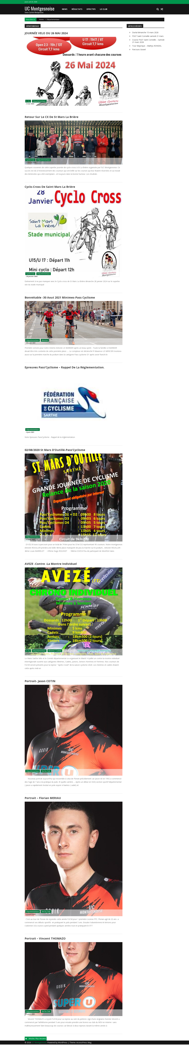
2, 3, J (28, 101)
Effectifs (91, 9)
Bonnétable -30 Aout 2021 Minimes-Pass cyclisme (59, 297)
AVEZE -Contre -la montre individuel (50, 564)
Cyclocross (30, 160)
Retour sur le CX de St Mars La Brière (51, 117)
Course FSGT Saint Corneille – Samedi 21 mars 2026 (148, 41)
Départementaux (39, 101)
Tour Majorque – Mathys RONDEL (147, 46)
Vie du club (46, 771)
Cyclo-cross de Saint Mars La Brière (49, 187)
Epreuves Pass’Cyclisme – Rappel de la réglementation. (64, 367)
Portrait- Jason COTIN (40, 681)
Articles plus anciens (37, 1039)
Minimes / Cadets (54, 651)
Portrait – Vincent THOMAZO (45, 939)
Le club (103, 9)
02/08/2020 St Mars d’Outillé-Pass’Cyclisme (55, 450)
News (64, 9)
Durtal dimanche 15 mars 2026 (145, 32)
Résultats (77, 9)
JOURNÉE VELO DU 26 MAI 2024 (45, 33)
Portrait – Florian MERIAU (42, 798)
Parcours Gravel (139, 49)
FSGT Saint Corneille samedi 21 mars (148, 36)
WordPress (63, 1043)
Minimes (45, 340)
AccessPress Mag (83, 1043)
